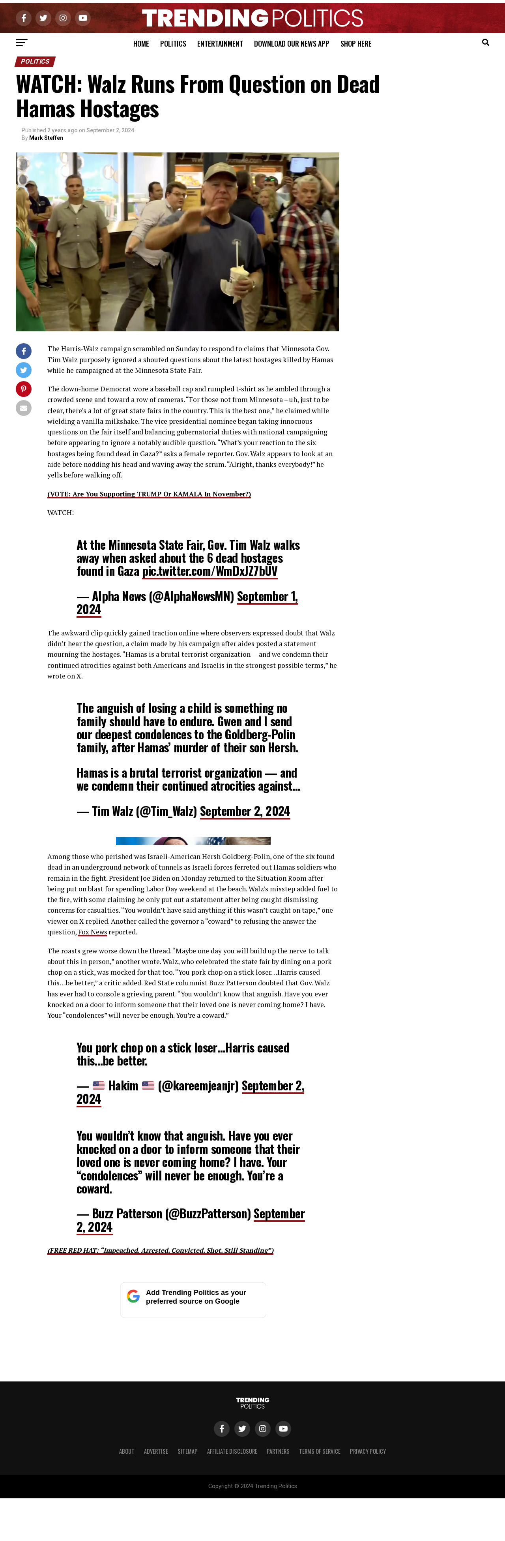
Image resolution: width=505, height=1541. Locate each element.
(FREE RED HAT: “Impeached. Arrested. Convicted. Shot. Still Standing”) (167, 1404)
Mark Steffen (46, 138)
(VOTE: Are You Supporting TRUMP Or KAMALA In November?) (156, 493)
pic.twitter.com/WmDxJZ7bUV (210, 570)
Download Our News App (291, 43)
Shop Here (356, 43)
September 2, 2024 (245, 810)
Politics (173, 43)
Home (141, 43)
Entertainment (220, 43)
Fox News (93, 1086)
